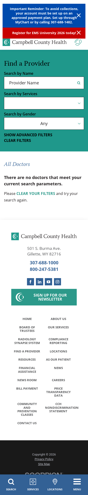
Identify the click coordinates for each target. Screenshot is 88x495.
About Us (58, 319)
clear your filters (35, 194)
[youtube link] (48, 281)
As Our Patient (58, 361)
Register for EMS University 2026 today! (44, 33)
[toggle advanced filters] (44, 135)
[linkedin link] (39, 281)
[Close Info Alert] (79, 33)
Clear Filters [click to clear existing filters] (17, 141)
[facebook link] (30, 281)
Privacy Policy (44, 463)
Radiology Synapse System (27, 342)
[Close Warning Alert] (79, 15)
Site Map (44, 468)
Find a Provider (27, 352)
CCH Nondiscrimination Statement (59, 410)
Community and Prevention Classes (27, 412)
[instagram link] (57, 281)
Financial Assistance (27, 372)
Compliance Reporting (58, 342)
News (58, 370)
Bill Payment (27, 391)
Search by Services (20, 94)
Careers (58, 382)
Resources (27, 361)
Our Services (58, 328)
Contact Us (27, 427)
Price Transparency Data (58, 394)
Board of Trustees (27, 330)
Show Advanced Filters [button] (28, 134)
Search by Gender (20, 114)
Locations (58, 352)
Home (27, 319)
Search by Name (18, 73)
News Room (27, 382)
